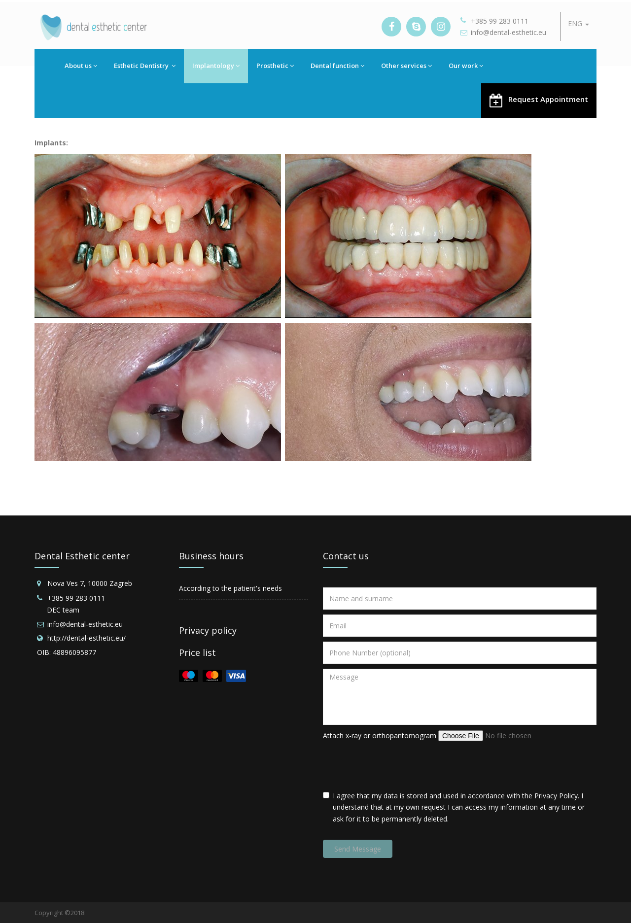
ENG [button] (578, 23)
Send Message (357, 849)
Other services (406, 65)
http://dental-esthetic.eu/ (86, 638)
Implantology (216, 65)
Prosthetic (275, 65)
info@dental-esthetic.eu (508, 32)
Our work (466, 65)
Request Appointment (539, 99)
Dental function (337, 65)
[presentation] (398, 766)
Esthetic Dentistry (144, 65)
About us (81, 65)
